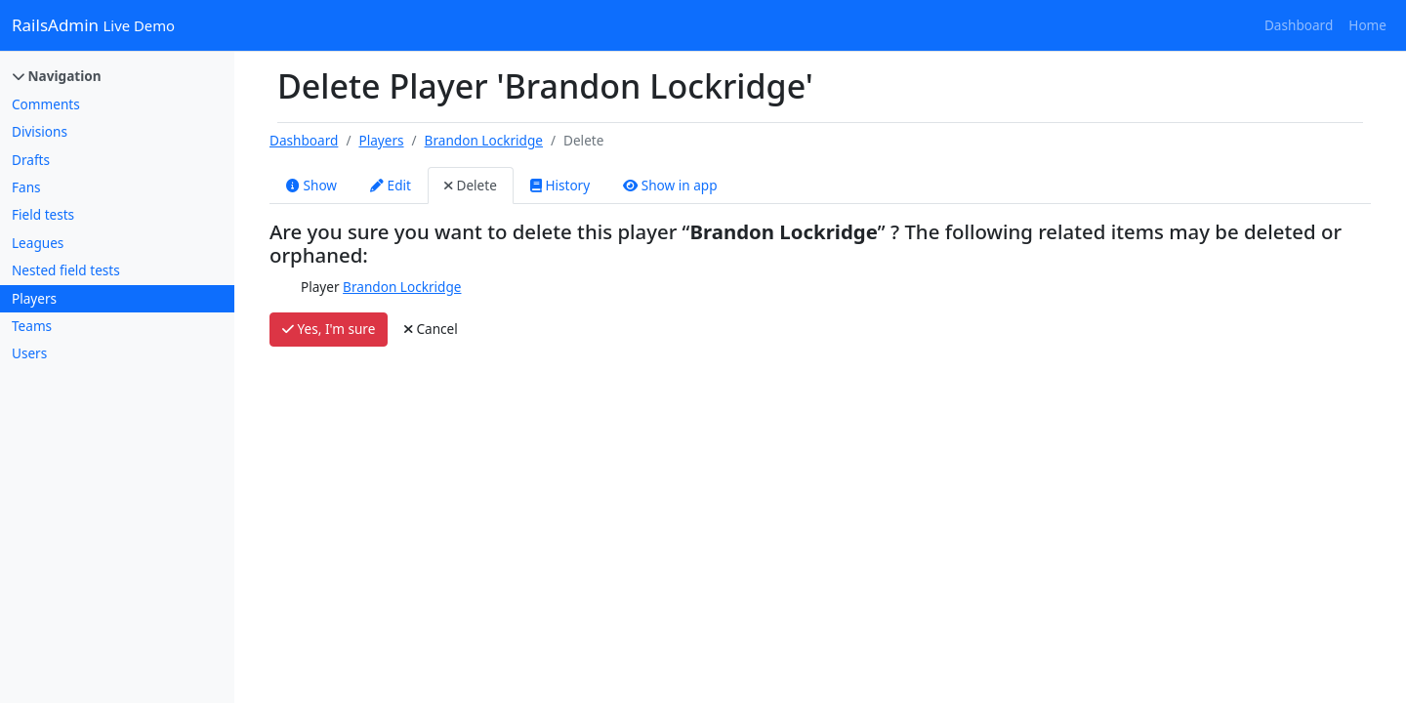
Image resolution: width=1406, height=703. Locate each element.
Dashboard (1298, 25)
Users (29, 353)
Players (34, 298)
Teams (32, 325)
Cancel (431, 328)
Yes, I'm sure (328, 328)
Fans (26, 187)
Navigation (57, 75)
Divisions (39, 131)
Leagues (37, 242)
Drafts (31, 159)
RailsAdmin (93, 25)
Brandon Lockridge (484, 140)
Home (1367, 25)
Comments (46, 104)
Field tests (43, 214)
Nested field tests (66, 270)
